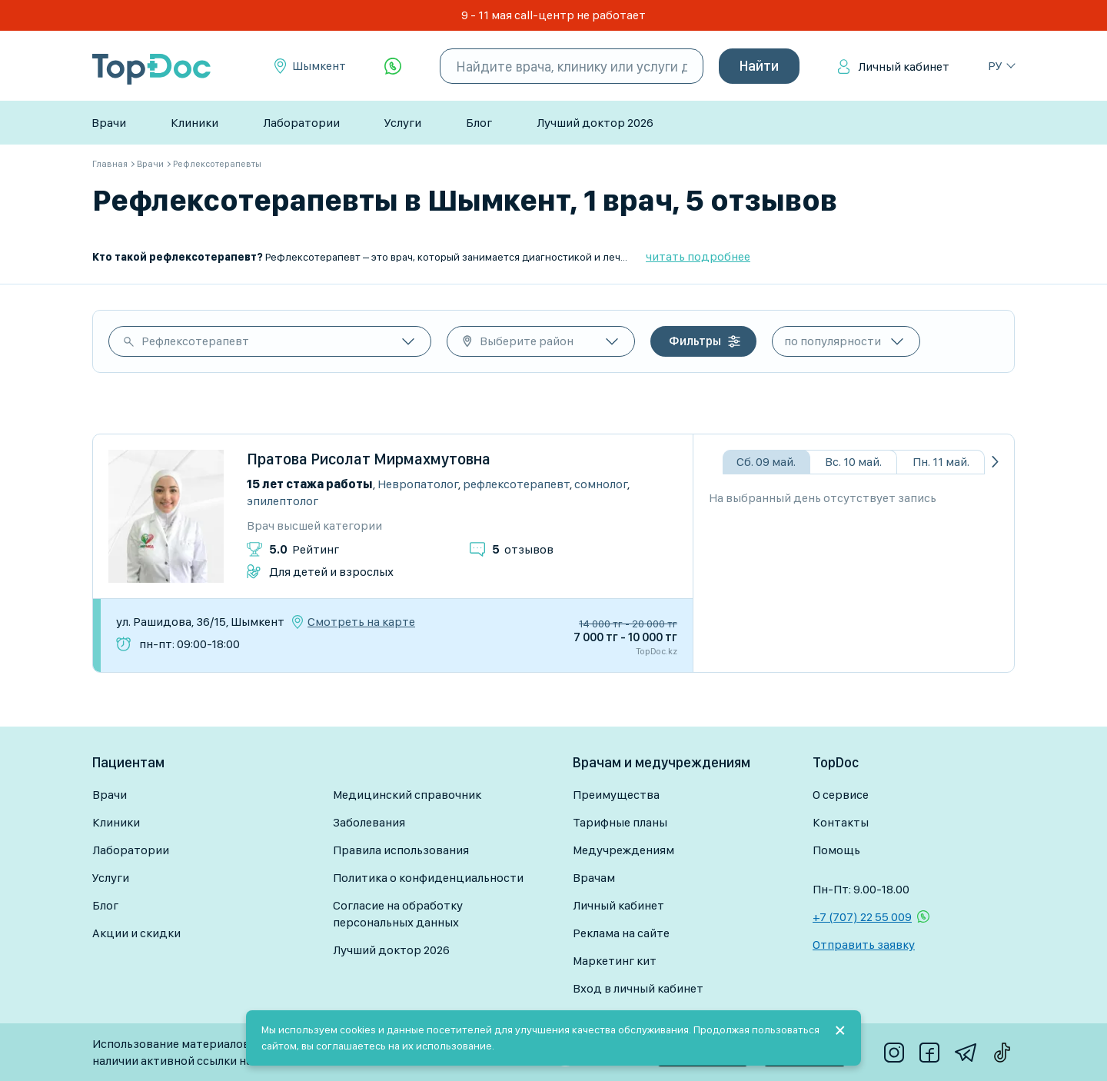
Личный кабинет (903, 66)
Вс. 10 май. (853, 461)
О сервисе (841, 794)
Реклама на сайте (621, 933)
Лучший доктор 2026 (595, 122)
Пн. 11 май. (941, 461)
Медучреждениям (623, 850)
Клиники (194, 122)
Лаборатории (301, 122)
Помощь (836, 850)
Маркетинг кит (615, 960)
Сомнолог (600, 484)
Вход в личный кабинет (638, 988)
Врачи (108, 122)
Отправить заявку (864, 944)
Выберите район (526, 341)
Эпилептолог (282, 501)
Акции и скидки (136, 933)
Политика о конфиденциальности (428, 877)
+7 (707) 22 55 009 (862, 917)
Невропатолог (417, 484)
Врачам (594, 877)
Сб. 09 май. (766, 461)
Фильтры (695, 341)
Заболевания (369, 822)
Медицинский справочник (407, 794)
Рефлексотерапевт (195, 341)
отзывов (523, 549)
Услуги (402, 122)
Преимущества (616, 794)
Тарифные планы (620, 822)
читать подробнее (698, 256)
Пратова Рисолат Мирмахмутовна (368, 459)
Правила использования (401, 850)
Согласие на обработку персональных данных (398, 914)
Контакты (841, 822)
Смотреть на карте (361, 622)
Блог (479, 122)
